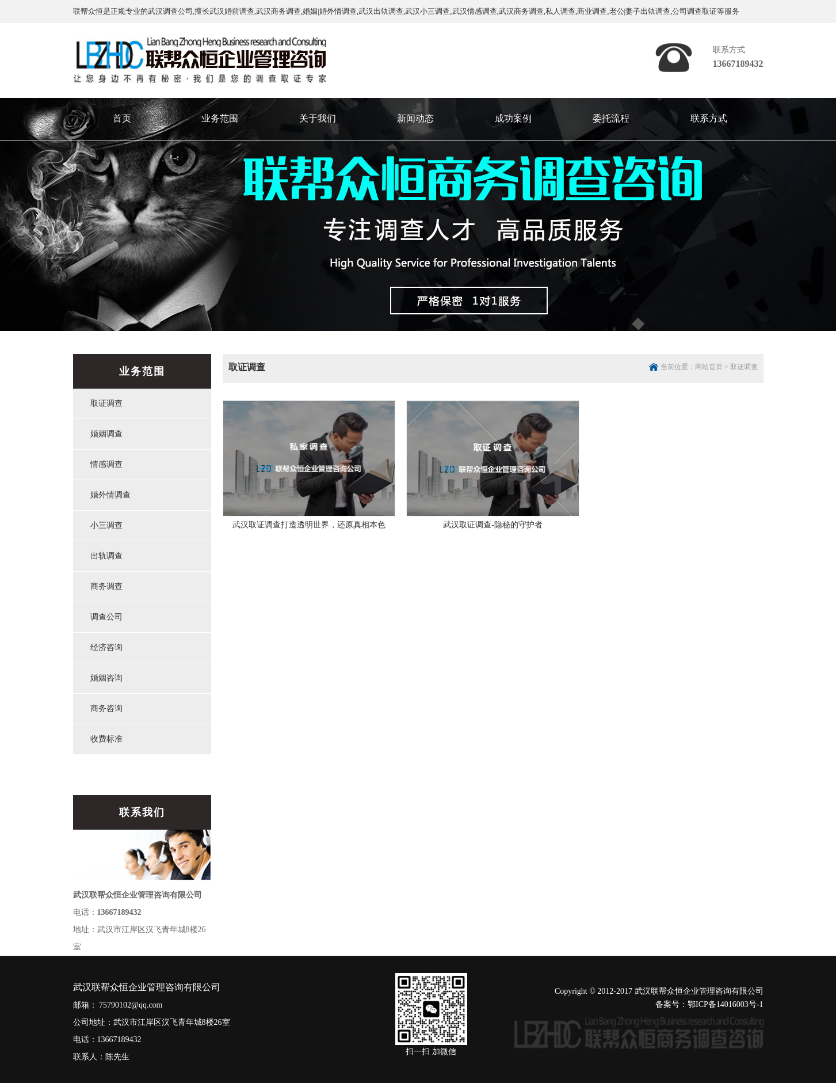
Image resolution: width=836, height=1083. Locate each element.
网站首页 (709, 367)
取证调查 (744, 367)
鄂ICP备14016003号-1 (725, 1004)
